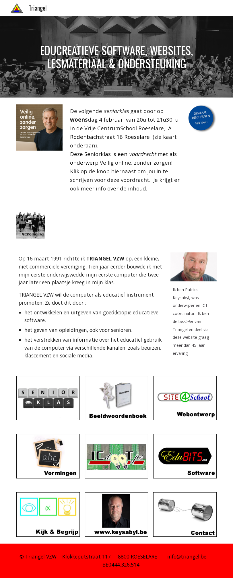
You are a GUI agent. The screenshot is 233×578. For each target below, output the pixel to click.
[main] (116, 56)
